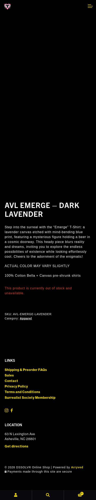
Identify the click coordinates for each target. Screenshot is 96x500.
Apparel (26, 318)
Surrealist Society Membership (30, 398)
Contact (11, 381)
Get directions (16, 446)
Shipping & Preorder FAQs (26, 370)
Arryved (77, 467)
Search (48, 495)
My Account (16, 495)
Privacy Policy (16, 386)
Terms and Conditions (22, 392)
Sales (9, 375)
